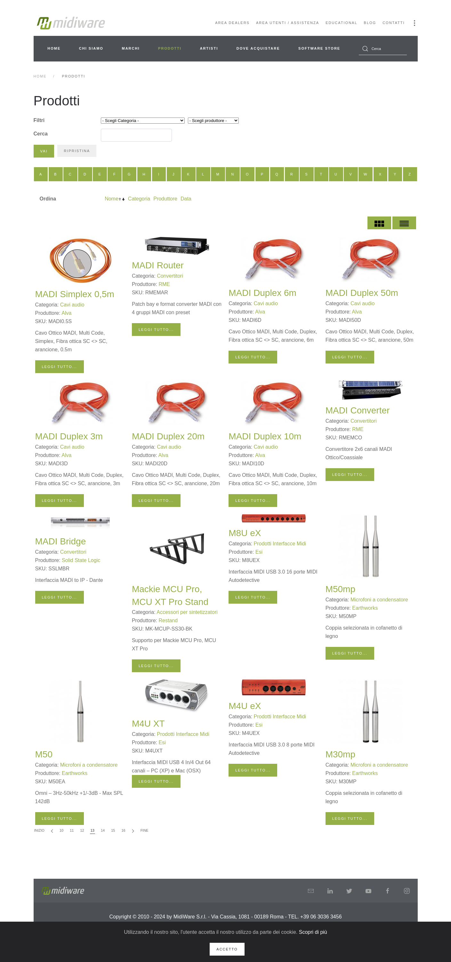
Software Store (319, 48)
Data (186, 198)
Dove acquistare (258, 48)
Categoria (139, 198)
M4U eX (245, 706)
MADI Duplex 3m (69, 436)
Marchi (131, 48)
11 (72, 830)
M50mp (340, 589)
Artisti (209, 48)
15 (113, 830)
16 (123, 830)
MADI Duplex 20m (168, 436)
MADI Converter (358, 410)
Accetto (227, 949)
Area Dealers (232, 23)
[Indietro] (52, 831)
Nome (111, 198)
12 (82, 830)
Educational (341, 23)
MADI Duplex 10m (265, 436)
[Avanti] (133, 831)
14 (103, 830)
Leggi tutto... (59, 367)
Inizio (39, 830)
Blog (370, 23)
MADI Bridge (60, 541)
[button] (414, 23)
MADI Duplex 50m (362, 293)
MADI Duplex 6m (262, 293)
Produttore (165, 198)
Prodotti (169, 48)
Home (53, 48)
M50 (43, 754)
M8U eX (245, 533)
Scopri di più (313, 932)
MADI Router (158, 265)
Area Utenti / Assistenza (287, 23)
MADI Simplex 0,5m (74, 294)
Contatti (394, 23)
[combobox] (383, 48)
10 (61, 830)
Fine (145, 830)
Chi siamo (91, 48)
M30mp (340, 754)
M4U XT (148, 724)
